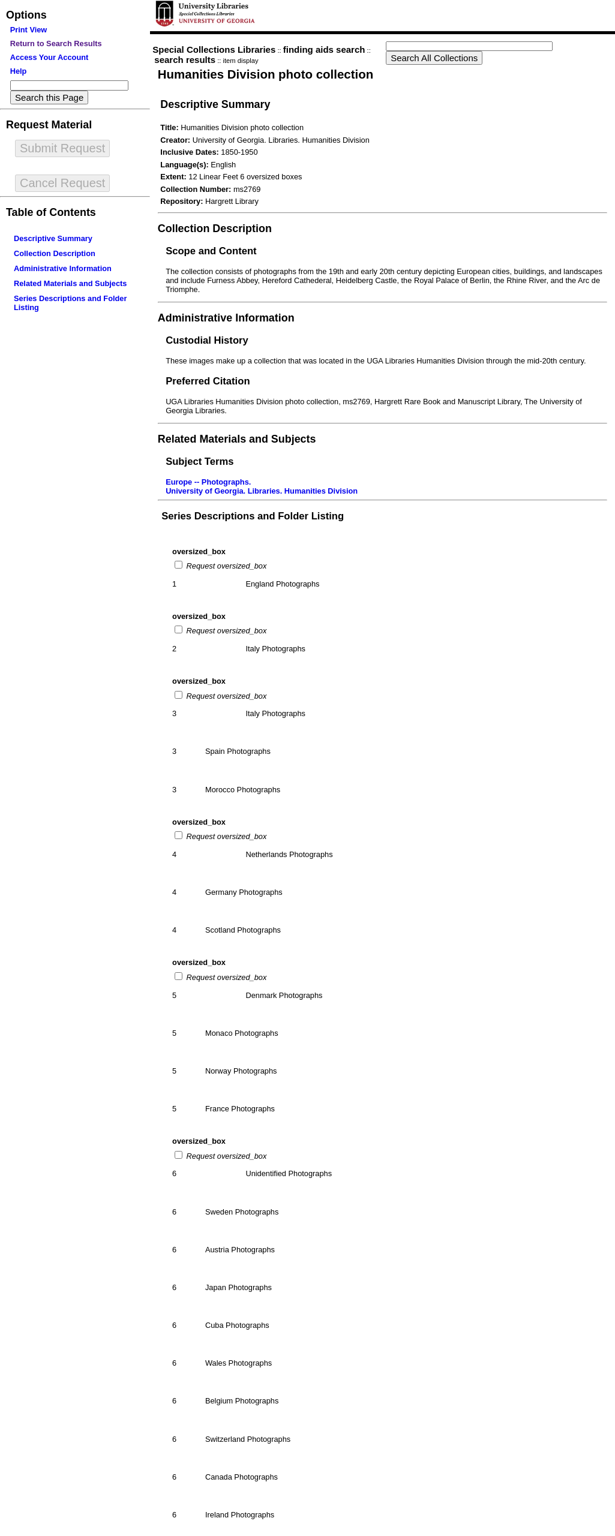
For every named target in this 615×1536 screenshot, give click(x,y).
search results (184, 60)
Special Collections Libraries (213, 49)
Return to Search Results (56, 43)
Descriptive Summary (53, 238)
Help (18, 71)
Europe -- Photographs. (208, 481)
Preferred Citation (208, 381)
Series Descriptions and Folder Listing (252, 516)
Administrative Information (63, 268)
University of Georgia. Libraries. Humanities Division (262, 490)
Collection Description (54, 253)
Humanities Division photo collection (265, 74)
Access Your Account (49, 57)
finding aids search (324, 49)
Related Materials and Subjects (70, 283)
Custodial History (207, 340)
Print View (28, 29)
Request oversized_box (225, 565)
